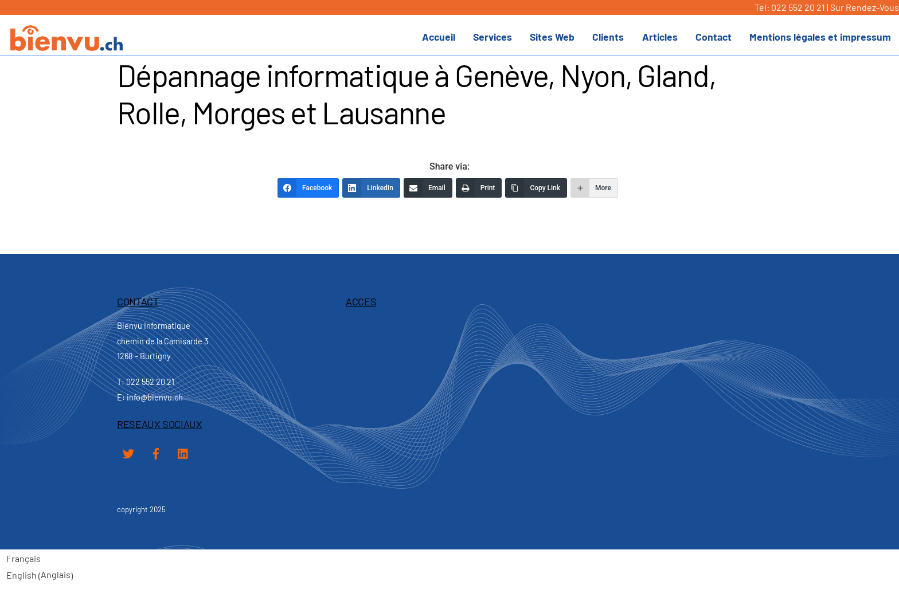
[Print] (479, 188)
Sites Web (552, 36)
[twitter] (128, 452)
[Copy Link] (536, 188)
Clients (608, 36)
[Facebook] (308, 188)
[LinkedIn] (371, 188)
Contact (713, 36)
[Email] (428, 188)
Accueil (438, 36)
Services (492, 36)
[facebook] (155, 452)
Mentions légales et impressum (820, 36)
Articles (660, 36)
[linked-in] (183, 452)
